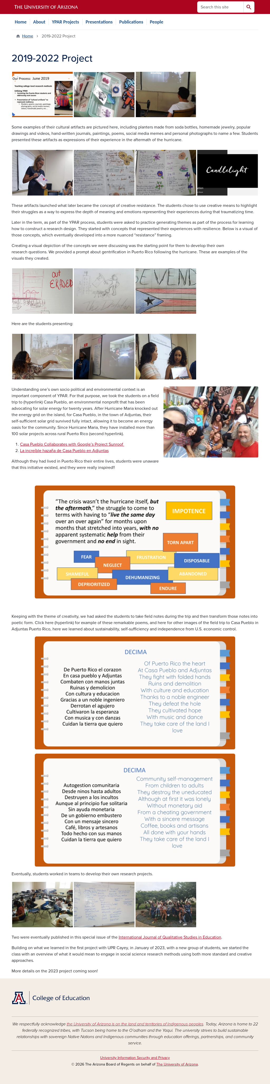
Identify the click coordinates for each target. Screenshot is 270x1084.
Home (21, 22)
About (39, 22)
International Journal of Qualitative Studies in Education (170, 937)
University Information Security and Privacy (135, 1058)
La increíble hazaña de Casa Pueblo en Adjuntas (64, 450)
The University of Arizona (177, 1064)
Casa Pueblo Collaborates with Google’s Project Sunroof (72, 444)
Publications (131, 22)
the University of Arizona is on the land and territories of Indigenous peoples (135, 1024)
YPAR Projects (65, 22)
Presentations (99, 22)
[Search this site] (220, 7)
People (156, 22)
